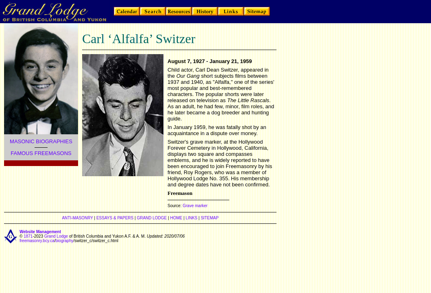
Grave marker (195, 205)
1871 (28, 236)
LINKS (192, 218)
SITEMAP (210, 218)
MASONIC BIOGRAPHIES (41, 141)
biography (65, 240)
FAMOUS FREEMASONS (41, 153)
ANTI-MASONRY (77, 218)
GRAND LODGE (152, 218)
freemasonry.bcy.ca (37, 240)
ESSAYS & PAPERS (114, 218)
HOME (176, 218)
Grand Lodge (56, 236)
